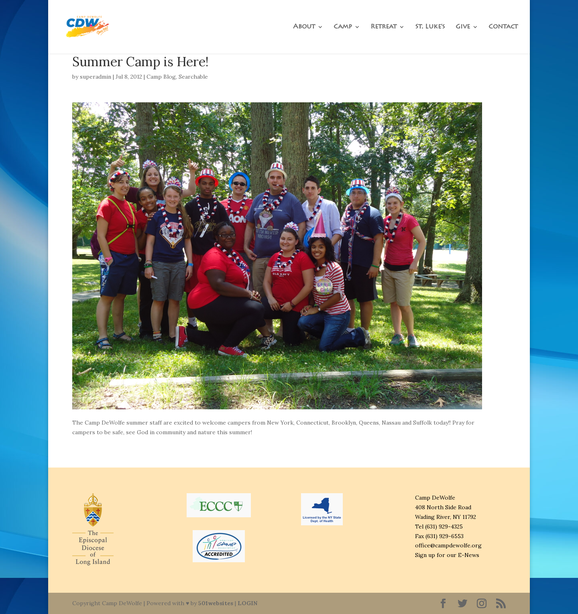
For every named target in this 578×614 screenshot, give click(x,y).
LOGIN (247, 603)
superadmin (95, 76)
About (304, 27)
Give (463, 27)
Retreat (383, 27)
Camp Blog (161, 76)
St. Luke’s (430, 27)
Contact (503, 27)
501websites (215, 603)
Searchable (193, 76)
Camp (343, 27)
